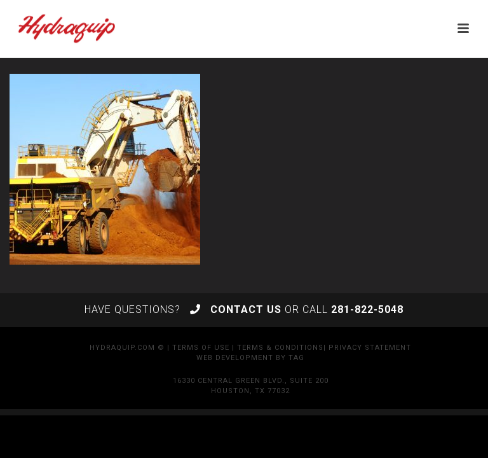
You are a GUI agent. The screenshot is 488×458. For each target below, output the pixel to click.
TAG (296, 358)
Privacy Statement (370, 348)
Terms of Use (200, 348)
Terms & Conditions (280, 348)
